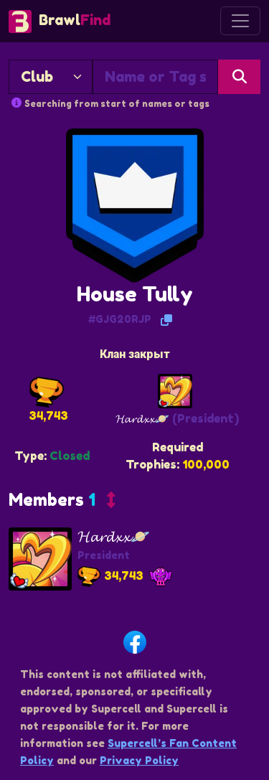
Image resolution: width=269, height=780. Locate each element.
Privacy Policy (139, 760)
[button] (62, 503)
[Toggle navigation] (240, 20)
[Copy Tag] (166, 320)
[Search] (239, 77)
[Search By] (51, 77)
